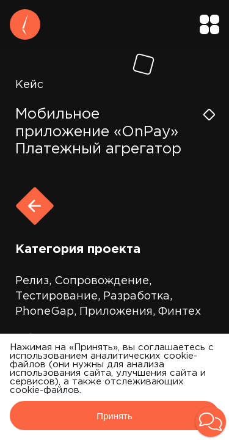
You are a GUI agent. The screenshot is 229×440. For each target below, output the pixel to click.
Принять (114, 416)
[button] (210, 421)
